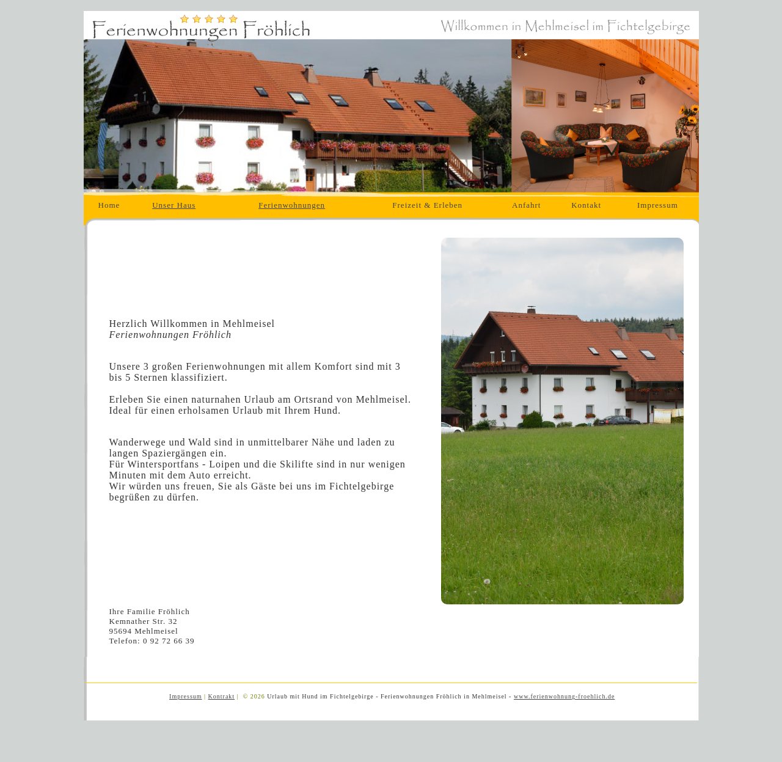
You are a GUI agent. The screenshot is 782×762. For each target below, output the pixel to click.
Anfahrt (526, 205)
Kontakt (586, 205)
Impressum (657, 205)
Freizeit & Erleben (427, 205)
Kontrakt (221, 696)
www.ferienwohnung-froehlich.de (564, 696)
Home (109, 205)
